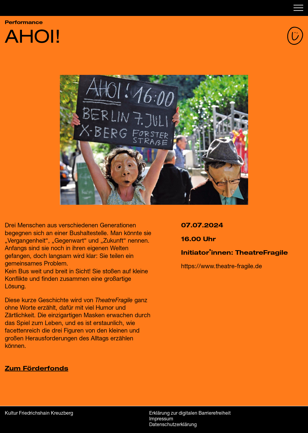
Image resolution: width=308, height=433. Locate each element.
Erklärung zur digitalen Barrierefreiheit (190, 413)
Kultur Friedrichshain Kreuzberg (39, 413)
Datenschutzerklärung (173, 424)
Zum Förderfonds (36, 368)
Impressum (161, 418)
